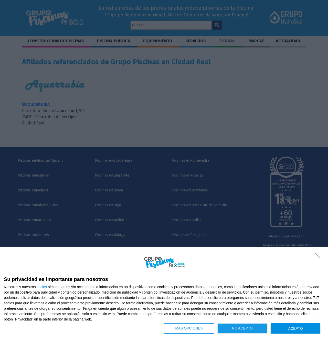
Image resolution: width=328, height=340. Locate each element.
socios (42, 287)
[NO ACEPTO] (319, 256)
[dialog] (164, 293)
